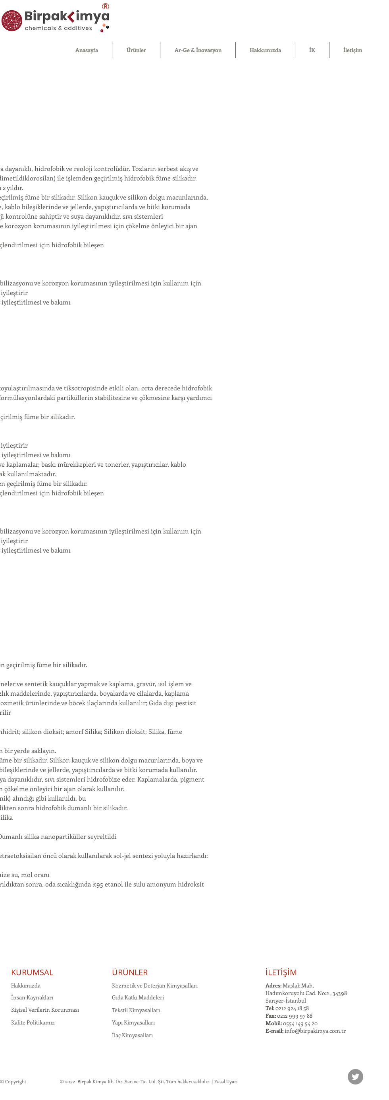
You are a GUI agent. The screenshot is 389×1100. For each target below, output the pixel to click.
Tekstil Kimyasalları (136, 1010)
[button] (136, 50)
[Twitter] (355, 1076)
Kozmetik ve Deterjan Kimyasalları (155, 985)
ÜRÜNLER (130, 972)
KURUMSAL (32, 972)
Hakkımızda (25, 985)
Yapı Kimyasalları (133, 1022)
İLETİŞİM (281, 972)
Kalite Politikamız (33, 1022)
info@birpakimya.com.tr (315, 1030)
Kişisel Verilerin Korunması (45, 1009)
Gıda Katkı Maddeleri (138, 997)
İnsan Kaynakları (32, 997)
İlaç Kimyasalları (132, 1035)
